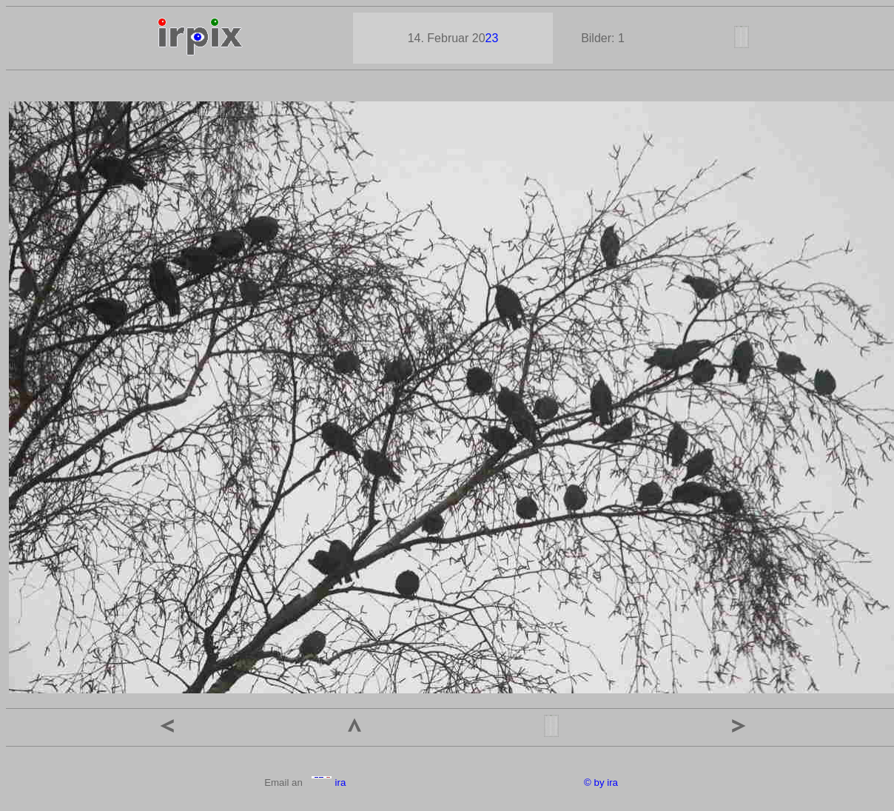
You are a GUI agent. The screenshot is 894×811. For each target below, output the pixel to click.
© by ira (601, 782)
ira (328, 782)
